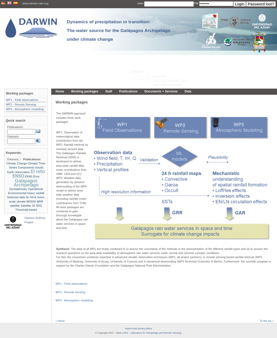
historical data (16, 197)
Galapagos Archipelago (26, 182)
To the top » (267, 321)
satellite (15, 205)
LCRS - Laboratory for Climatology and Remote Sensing (151, 333)
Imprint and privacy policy (138, 328)
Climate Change (16, 163)
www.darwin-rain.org (35, 3)
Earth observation (18, 172)
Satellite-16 (28, 205)
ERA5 (28, 176)
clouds (39, 167)
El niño (38, 171)
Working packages (84, 91)
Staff (108, 91)
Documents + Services (161, 91)
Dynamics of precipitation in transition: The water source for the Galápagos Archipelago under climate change (119, 30)
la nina (31, 197)
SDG (39, 205)
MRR (40, 201)
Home (60, 91)
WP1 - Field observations (71, 283)
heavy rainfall (35, 193)
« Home (60, 321)
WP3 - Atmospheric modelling (74, 300)
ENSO (18, 176)
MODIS (31, 201)
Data (188, 91)
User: (140, 3)
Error (36, 176)
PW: (196, 3)
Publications (128, 91)
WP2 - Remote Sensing (70, 292)
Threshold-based (26, 209)
